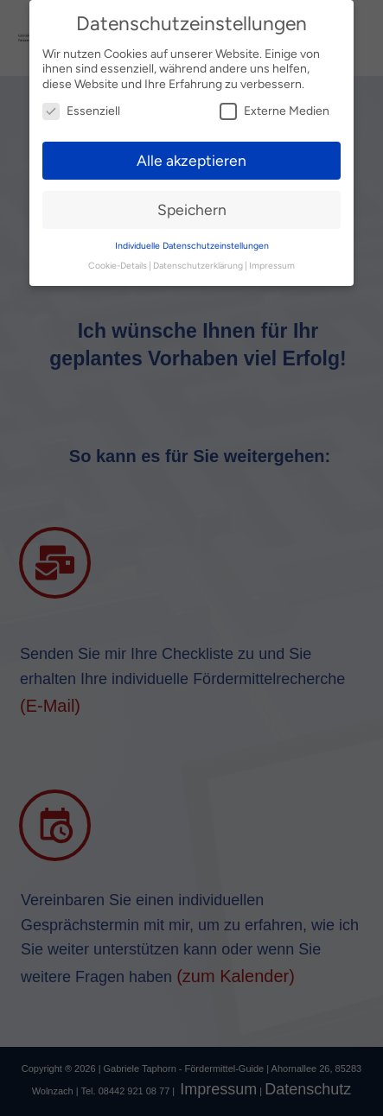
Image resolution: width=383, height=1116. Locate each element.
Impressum (272, 265)
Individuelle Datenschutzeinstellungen (192, 245)
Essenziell (81, 111)
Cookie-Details (117, 265)
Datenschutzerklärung (198, 265)
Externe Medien (274, 111)
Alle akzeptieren (191, 160)
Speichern (192, 209)
